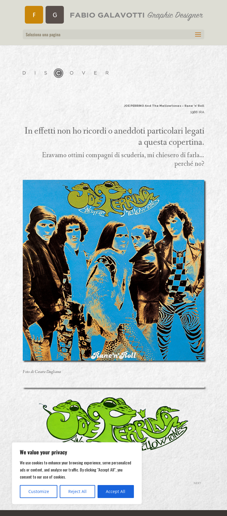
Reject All (77, 491)
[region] (77, 473)
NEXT (197, 483)
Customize (38, 491)
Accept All (115, 491)
